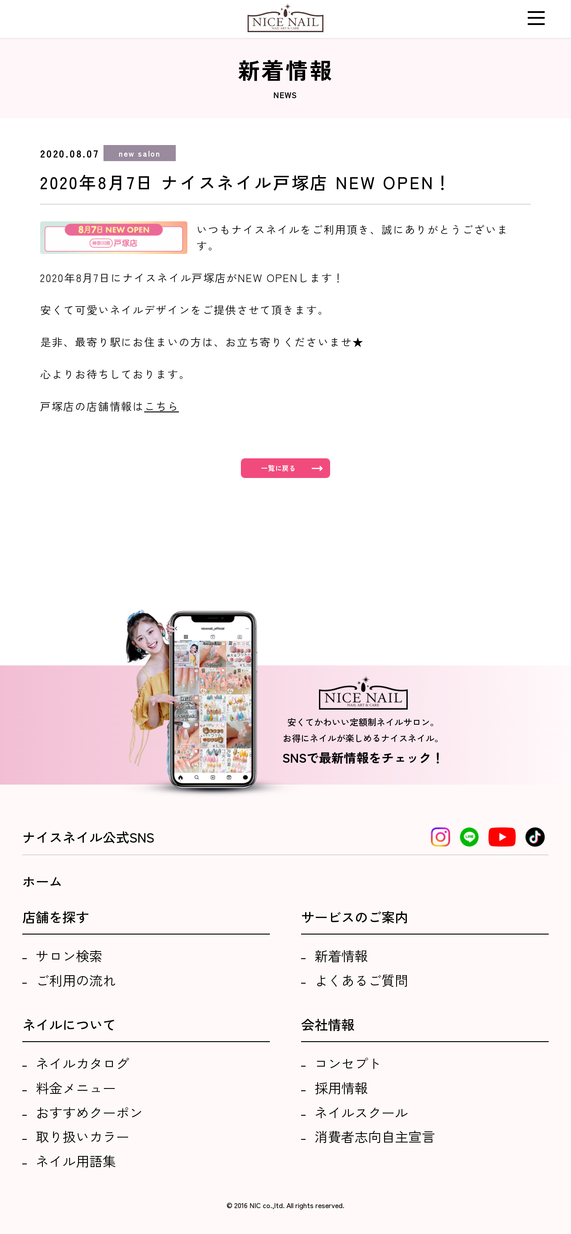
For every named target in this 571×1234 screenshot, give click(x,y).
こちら (161, 406)
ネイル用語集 (76, 1161)
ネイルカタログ (82, 1063)
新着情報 (341, 955)
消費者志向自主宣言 (374, 1136)
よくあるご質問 (361, 980)
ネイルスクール (361, 1112)
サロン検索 (69, 955)
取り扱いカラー (82, 1136)
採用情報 (341, 1087)
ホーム (42, 881)
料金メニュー (76, 1087)
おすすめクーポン (89, 1112)
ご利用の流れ (76, 980)
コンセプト (347, 1063)
